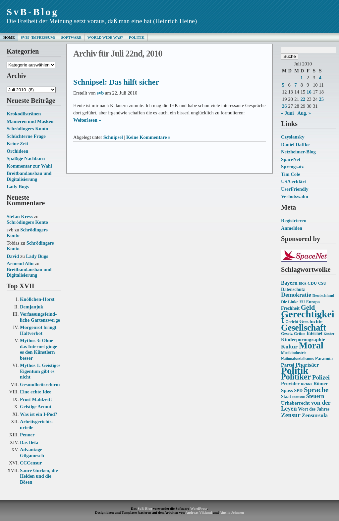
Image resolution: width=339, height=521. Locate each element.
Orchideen (17, 151)
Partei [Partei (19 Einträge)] (287, 365)
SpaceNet (290, 159)
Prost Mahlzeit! (36, 399)
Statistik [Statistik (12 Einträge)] (298, 397)
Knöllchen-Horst (37, 299)
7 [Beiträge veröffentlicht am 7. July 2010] (295, 85)
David (13, 256)
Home (9, 37)
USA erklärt (293, 181)
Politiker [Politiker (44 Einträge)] (296, 376)
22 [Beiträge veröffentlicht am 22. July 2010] (303, 99)
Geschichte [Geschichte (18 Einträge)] (310, 321)
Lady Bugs (18, 186)
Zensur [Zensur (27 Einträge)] (291, 415)
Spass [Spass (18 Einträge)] (287, 390)
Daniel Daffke (295, 144)
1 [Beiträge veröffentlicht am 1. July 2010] (302, 77)
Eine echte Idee (35, 391)
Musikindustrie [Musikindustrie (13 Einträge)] (293, 353)
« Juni (287, 113)
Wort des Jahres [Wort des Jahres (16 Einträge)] (313, 409)
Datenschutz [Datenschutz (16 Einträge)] (293, 289)
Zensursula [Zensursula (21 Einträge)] (315, 415)
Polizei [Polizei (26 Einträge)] (321, 377)
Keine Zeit (17, 143)
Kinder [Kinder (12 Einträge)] (329, 334)
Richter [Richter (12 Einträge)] (306, 384)
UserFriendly (295, 189)
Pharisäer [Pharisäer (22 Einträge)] (307, 365)
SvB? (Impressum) (38, 37)
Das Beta (29, 442)
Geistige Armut (35, 406)
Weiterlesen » (87, 120)
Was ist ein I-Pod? (38, 414)
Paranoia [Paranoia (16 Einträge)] (324, 358)
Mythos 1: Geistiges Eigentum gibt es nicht (40, 371)
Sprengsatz (292, 166)
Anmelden (291, 228)
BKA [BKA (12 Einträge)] (302, 283)
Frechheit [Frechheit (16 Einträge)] (290, 308)
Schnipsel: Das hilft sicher (116, 82)
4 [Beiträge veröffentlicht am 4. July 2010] (320, 77)
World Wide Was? (105, 37)
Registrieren (294, 220)
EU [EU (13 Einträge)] (302, 302)
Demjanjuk (31, 306)
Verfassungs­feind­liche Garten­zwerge (40, 317)
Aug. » (304, 113)
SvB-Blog (33, 12)
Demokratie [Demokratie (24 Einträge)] (296, 295)
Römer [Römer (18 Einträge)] (320, 383)
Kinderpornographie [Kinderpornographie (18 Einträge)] (303, 339)
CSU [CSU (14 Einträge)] (322, 283)
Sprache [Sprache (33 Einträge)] (316, 390)
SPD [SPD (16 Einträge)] (298, 390)
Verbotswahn (294, 196)
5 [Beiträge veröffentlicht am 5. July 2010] (283, 85)
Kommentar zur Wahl (29, 166)
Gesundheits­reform (40, 384)
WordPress (198, 508)
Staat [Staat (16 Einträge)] (286, 396)
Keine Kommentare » (148, 137)
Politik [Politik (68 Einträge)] (294, 370)
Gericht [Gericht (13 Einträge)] (291, 322)
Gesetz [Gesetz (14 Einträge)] (287, 333)
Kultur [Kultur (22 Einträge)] (289, 346)
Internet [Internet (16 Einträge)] (314, 333)
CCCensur (31, 462)
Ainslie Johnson (231, 512)
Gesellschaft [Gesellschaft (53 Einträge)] (303, 328)
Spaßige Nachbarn (26, 158)
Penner (27, 434)
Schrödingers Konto (27, 128)
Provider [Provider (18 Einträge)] (290, 383)
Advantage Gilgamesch (32, 452)
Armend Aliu (20, 263)
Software (71, 37)
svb (100, 93)
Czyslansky (292, 137)
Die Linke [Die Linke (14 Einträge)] (289, 302)
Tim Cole (290, 174)
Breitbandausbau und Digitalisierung (29, 176)
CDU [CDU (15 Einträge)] (312, 283)
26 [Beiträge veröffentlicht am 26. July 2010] (284, 106)
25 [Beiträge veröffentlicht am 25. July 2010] (321, 99)
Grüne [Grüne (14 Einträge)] (300, 333)
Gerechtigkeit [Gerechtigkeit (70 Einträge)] (307, 317)
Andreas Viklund (198, 512)
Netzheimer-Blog (298, 151)
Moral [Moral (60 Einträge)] (311, 345)
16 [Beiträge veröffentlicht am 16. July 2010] (309, 92)
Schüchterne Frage (26, 136)
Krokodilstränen (24, 113)
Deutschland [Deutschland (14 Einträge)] (323, 295)
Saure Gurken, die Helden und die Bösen (39, 476)
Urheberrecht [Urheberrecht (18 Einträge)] (295, 403)
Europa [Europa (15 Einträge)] (313, 301)
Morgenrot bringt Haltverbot (38, 330)
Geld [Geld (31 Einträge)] (308, 307)
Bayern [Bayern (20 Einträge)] (289, 283)
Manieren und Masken (30, 121)
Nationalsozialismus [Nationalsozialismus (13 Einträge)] (297, 359)
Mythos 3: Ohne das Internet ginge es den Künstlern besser (38, 349)
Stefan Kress (20, 216)
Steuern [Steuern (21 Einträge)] (315, 396)
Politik (136, 37)
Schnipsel (113, 137)
